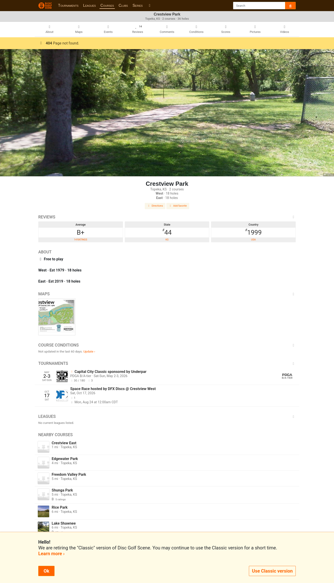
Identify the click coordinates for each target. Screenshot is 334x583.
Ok (46, 571)
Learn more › (51, 553)
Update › (89, 351)
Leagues (89, 5)
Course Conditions (167, 345)
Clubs (123, 5)
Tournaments (68, 5)
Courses (107, 5)
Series (137, 5)
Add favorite (178, 205)
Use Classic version (272, 571)
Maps (167, 294)
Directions (155, 205)
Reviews (167, 217)
